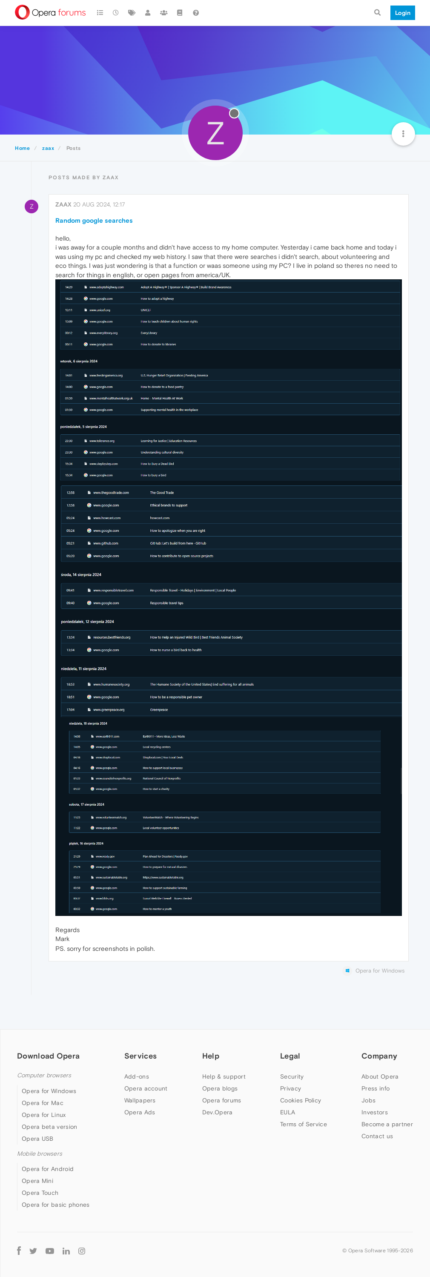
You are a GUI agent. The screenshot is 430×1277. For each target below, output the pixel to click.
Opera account (146, 1088)
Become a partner (387, 1124)
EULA (287, 1112)
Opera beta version (49, 1126)
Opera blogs (220, 1088)
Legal (290, 1055)
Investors (374, 1112)
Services (140, 1055)
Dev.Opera (217, 1112)
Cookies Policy (300, 1100)
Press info (375, 1088)
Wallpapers (140, 1100)
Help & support (224, 1076)
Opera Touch (40, 1192)
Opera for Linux (44, 1114)
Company (379, 1055)
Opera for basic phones (56, 1204)
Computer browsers (44, 1075)
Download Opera (48, 1055)
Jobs (368, 1100)
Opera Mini (37, 1180)
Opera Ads (139, 1112)
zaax (63, 204)
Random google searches (94, 220)
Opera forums (221, 1100)
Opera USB (38, 1138)
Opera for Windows (49, 1091)
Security (292, 1076)
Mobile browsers (39, 1153)
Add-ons (136, 1076)
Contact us (377, 1136)
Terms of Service (303, 1124)
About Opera (379, 1076)
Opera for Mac (42, 1102)
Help (210, 1055)
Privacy (290, 1088)
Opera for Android (48, 1168)
